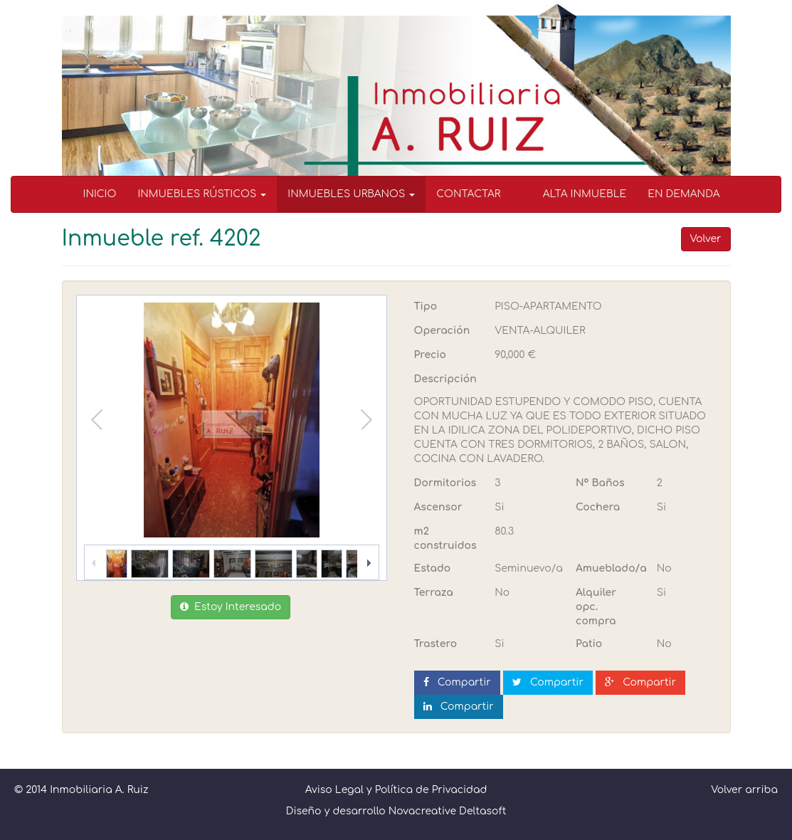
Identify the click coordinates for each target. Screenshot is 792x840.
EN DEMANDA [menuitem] (683, 194)
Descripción (445, 379)
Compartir (457, 682)
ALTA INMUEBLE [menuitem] (585, 194)
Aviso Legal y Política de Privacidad (396, 789)
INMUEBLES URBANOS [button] (351, 194)
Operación (442, 330)
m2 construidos (445, 538)
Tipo (426, 306)
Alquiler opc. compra (596, 606)
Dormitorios (445, 483)
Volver (706, 238)
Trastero (436, 644)
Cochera (598, 507)
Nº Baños (600, 483)
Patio (589, 644)
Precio (430, 355)
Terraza (433, 592)
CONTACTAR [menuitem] (468, 194)
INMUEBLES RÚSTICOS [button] (201, 194)
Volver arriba (744, 789)
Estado (432, 568)
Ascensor (438, 507)
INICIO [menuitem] (100, 194)
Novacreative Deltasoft (448, 811)
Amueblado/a (611, 568)
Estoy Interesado (230, 607)
